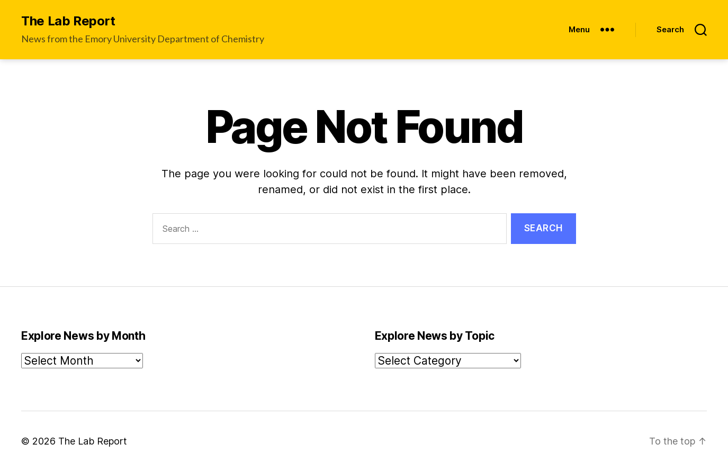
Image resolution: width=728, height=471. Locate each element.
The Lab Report (68, 21)
